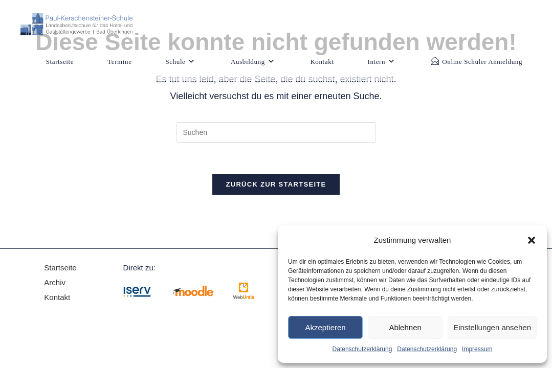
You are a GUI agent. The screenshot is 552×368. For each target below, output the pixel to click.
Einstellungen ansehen (492, 327)
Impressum (477, 349)
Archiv (56, 282)
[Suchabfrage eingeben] (276, 132)
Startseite (60, 267)
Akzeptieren (325, 327)
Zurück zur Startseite (276, 184)
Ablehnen (405, 327)
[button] (531, 240)
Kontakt (57, 297)
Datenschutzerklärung (362, 349)
